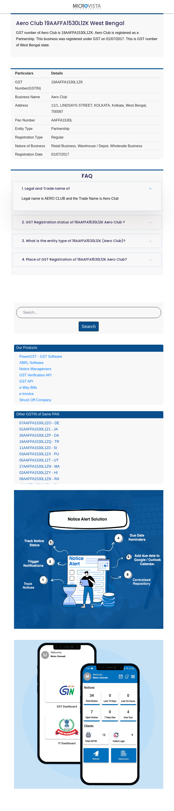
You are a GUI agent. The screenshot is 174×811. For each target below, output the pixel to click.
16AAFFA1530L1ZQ (39, 442)
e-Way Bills (28, 387)
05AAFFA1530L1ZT (39, 460)
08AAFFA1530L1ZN (39, 479)
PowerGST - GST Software (40, 356)
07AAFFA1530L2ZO (39, 423)
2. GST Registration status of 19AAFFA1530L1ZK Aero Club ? (73, 222)
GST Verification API (35, 375)
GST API (26, 381)
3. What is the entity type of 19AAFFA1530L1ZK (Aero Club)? (73, 240)
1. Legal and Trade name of (46, 188)
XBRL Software (31, 363)
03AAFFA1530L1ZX (39, 454)
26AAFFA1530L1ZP (39, 435)
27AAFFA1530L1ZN (39, 466)
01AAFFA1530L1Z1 (38, 429)
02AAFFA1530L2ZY (38, 473)
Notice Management (35, 369)
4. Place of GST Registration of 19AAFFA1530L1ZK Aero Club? (74, 259)
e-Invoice (26, 394)
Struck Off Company (35, 400)
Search (89, 326)
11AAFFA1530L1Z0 (38, 448)
